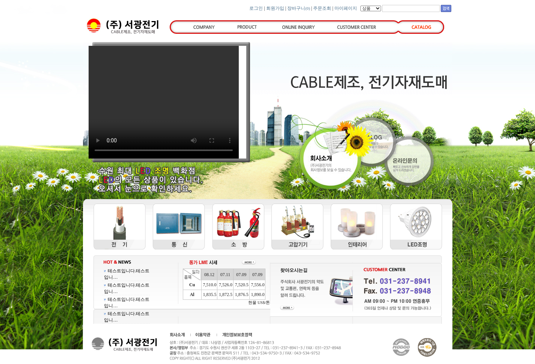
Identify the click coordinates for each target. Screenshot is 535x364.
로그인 (256, 8)
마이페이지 (346, 8)
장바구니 (298, 8)
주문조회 (322, 8)
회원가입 (275, 8)
